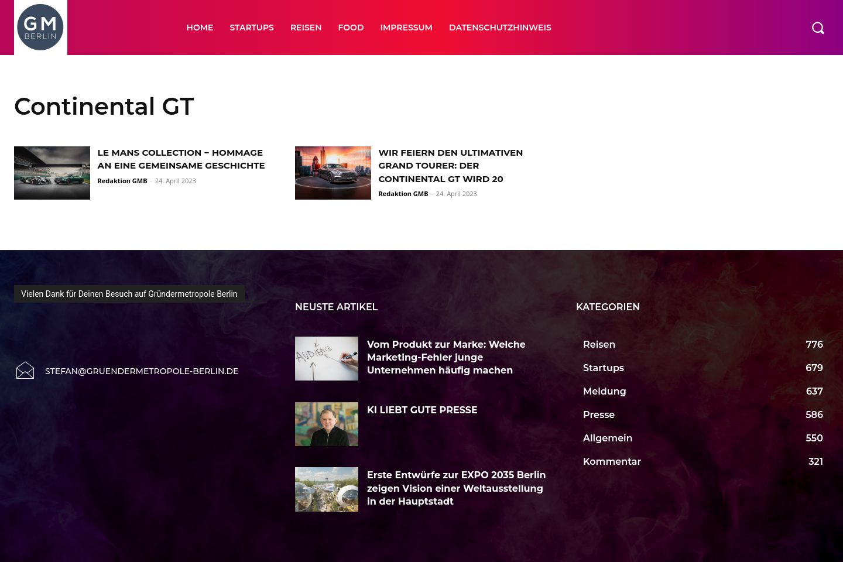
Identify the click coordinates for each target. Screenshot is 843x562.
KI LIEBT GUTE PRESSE (423, 410)
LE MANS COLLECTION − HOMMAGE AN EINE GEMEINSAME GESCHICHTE (181, 165)
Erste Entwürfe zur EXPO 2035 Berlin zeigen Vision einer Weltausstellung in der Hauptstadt (456, 488)
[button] (818, 27)
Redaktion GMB (123, 193)
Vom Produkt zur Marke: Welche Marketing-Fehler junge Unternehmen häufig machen (446, 357)
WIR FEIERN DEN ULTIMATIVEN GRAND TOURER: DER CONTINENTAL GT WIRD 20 (455, 165)
